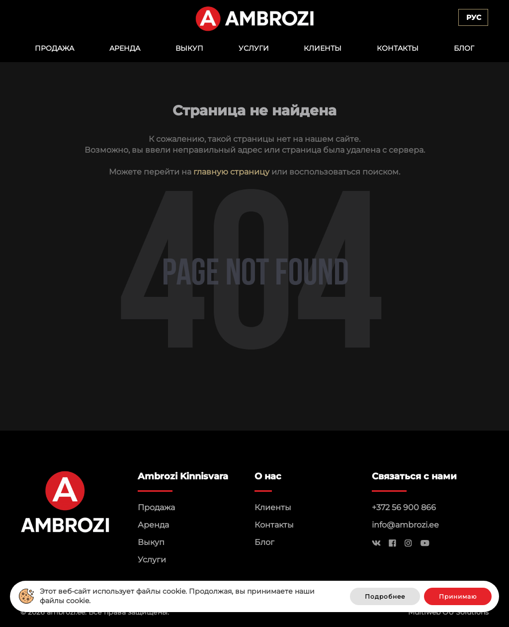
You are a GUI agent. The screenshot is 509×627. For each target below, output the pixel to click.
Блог (464, 48)
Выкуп (189, 48)
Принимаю (458, 596)
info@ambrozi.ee (405, 525)
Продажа (54, 48)
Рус (473, 17)
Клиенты (322, 48)
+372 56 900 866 (404, 507)
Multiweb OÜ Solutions (448, 612)
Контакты (398, 48)
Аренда (124, 48)
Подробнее (385, 596)
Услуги (254, 48)
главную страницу (231, 172)
